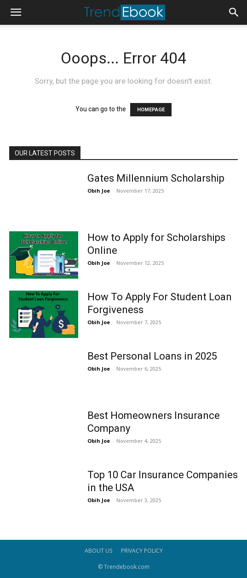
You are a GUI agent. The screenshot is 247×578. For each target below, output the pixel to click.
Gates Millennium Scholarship (155, 178)
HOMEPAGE (151, 110)
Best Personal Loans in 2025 (152, 356)
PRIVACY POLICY (142, 551)
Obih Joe (98, 190)
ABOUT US (98, 551)
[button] (15, 12)
